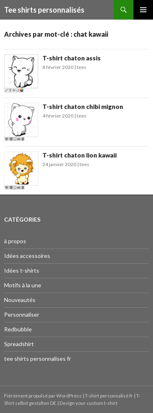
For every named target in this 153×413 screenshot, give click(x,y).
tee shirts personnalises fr (37, 358)
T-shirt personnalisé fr (109, 396)
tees (81, 67)
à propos (15, 241)
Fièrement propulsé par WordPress (43, 396)
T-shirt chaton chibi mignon (82, 106)
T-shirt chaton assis (71, 58)
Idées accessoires (27, 255)
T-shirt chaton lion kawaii (79, 155)
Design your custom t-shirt (89, 403)
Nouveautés (19, 299)
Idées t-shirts (21, 270)
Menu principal (143, 10)
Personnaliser (21, 314)
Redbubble (18, 329)
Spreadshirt (19, 343)
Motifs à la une (22, 285)
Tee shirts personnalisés (44, 9)
